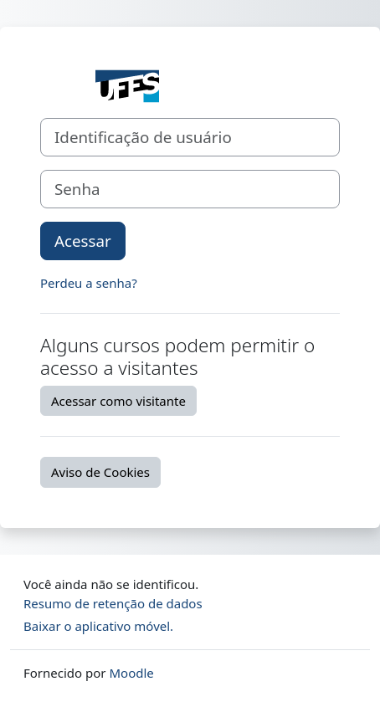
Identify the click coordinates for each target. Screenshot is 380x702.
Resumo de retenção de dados (113, 603)
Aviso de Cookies (100, 472)
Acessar (82, 240)
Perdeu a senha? (88, 282)
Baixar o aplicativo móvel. (98, 625)
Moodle (131, 672)
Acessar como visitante (118, 400)
